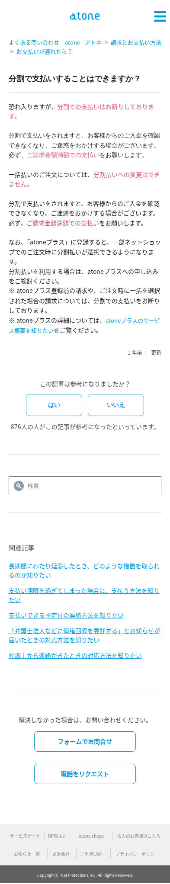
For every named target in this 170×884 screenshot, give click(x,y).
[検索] (85, 485)
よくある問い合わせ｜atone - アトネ (55, 42)
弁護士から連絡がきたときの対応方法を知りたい (75, 655)
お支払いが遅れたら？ (44, 51)
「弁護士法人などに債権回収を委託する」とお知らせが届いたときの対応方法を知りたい (84, 635)
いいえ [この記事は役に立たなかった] (116, 404)
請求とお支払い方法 (136, 42)
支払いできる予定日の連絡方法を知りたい (66, 615)
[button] (160, 15)
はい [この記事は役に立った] (54, 404)
